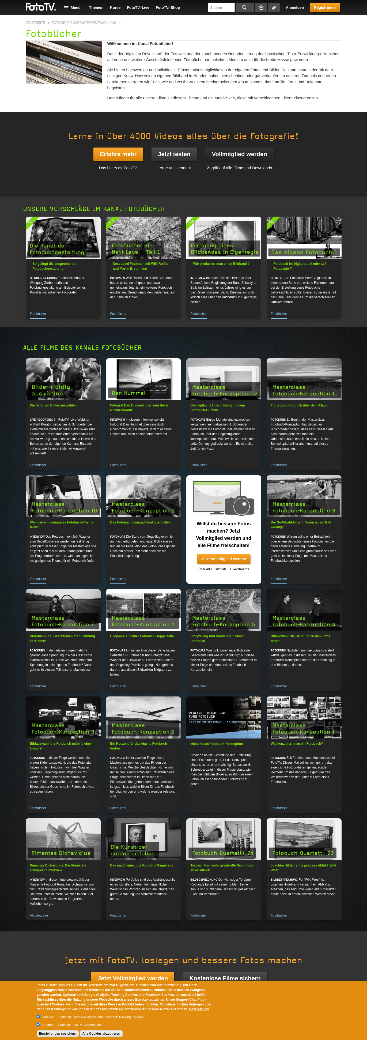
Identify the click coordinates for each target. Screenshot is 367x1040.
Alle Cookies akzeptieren (101, 1033)
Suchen (245, 7)
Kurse (115, 7)
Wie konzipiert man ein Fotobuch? (297, 743)
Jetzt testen (174, 154)
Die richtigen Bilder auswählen (53, 405)
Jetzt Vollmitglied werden (223, 559)
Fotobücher (38, 314)
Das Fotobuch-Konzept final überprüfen (140, 522)
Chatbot (48, 1025)
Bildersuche (261, 7)
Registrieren (325, 7)
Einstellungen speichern (57, 1033)
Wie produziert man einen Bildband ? (221, 264)
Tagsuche (274, 7)
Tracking (48, 1017)
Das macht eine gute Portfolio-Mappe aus (141, 865)
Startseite (35, 23)
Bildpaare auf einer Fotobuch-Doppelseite (142, 636)
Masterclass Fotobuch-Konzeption (217, 744)
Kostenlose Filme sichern (225, 978)
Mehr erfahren (199, 1009)
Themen (96, 7)
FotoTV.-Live (138, 7)
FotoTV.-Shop (168, 7)
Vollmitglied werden (239, 154)
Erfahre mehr (118, 154)
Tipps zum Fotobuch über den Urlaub (299, 405)
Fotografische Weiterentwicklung (84, 23)
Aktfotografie (39, 915)
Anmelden (295, 7)
